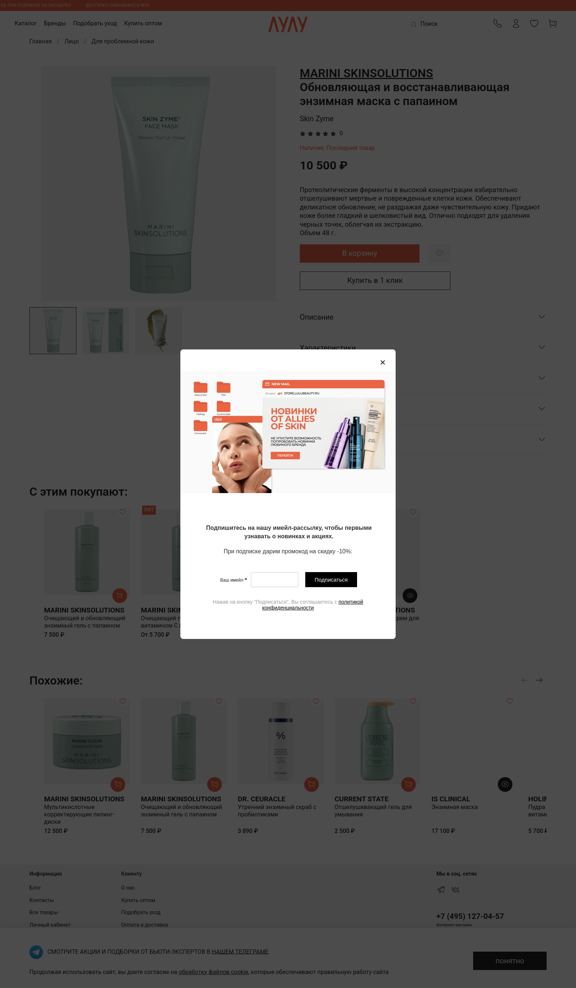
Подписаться (331, 579)
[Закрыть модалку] (382, 362)
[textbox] (289, 532)
